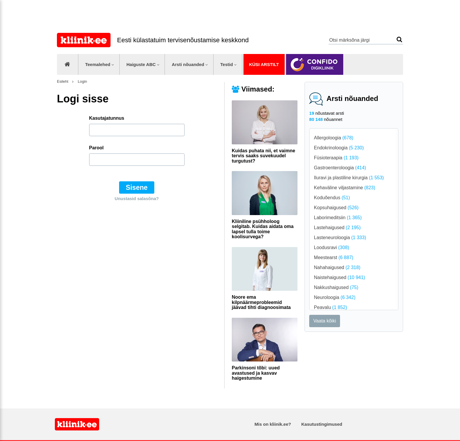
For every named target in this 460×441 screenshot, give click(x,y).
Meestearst (333, 257)
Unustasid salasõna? (137, 198)
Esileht (62, 81)
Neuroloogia (334, 297)
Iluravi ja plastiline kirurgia (349, 177)
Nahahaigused (337, 267)
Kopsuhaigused (336, 207)
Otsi (399, 39)
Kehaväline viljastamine (344, 187)
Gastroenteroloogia (340, 167)
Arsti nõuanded (188, 64)
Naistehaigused (339, 277)
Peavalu (330, 307)
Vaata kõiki (324, 320)
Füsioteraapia (336, 157)
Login (82, 81)
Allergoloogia (333, 137)
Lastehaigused (337, 227)
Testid (226, 64)
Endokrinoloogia (339, 147)
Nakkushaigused (336, 287)
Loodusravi (331, 247)
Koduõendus (332, 197)
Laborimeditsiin (338, 217)
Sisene (137, 187)
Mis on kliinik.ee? (273, 424)
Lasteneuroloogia (340, 237)
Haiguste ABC (141, 64)
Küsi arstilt (264, 64)
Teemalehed (97, 64)
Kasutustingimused (321, 424)
